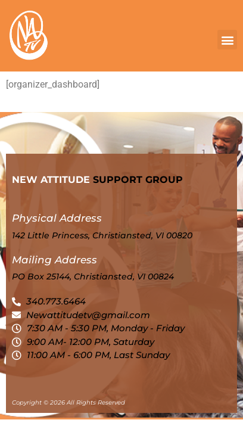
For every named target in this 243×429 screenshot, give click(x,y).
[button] (227, 39)
